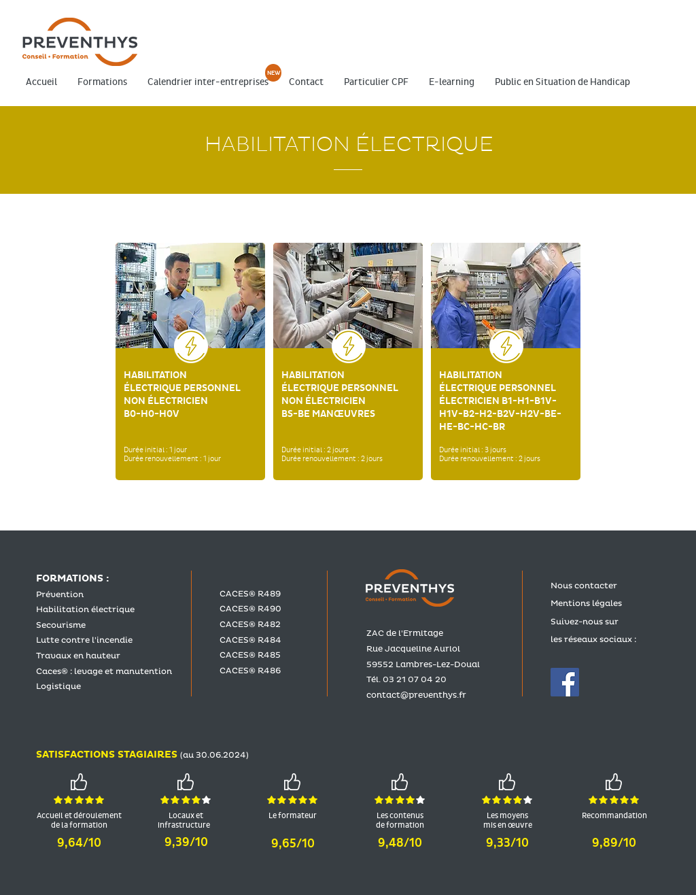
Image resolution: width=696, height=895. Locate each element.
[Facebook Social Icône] (565, 682)
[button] (102, 82)
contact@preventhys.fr (416, 695)
